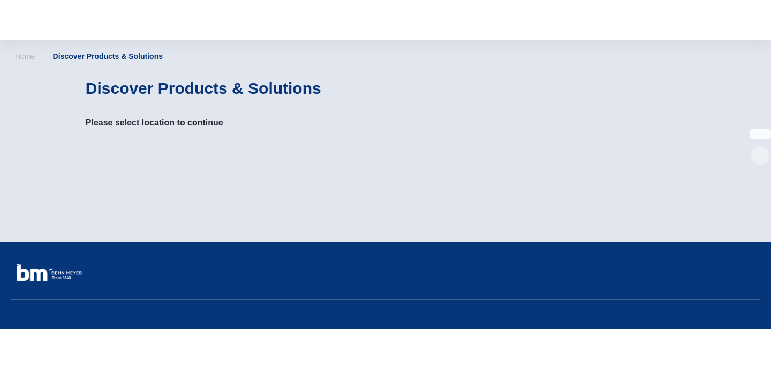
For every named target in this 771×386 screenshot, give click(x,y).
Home (25, 56)
